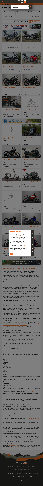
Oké (12, 254)
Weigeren (16, 254)
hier (24, 245)
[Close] (28, 6)
